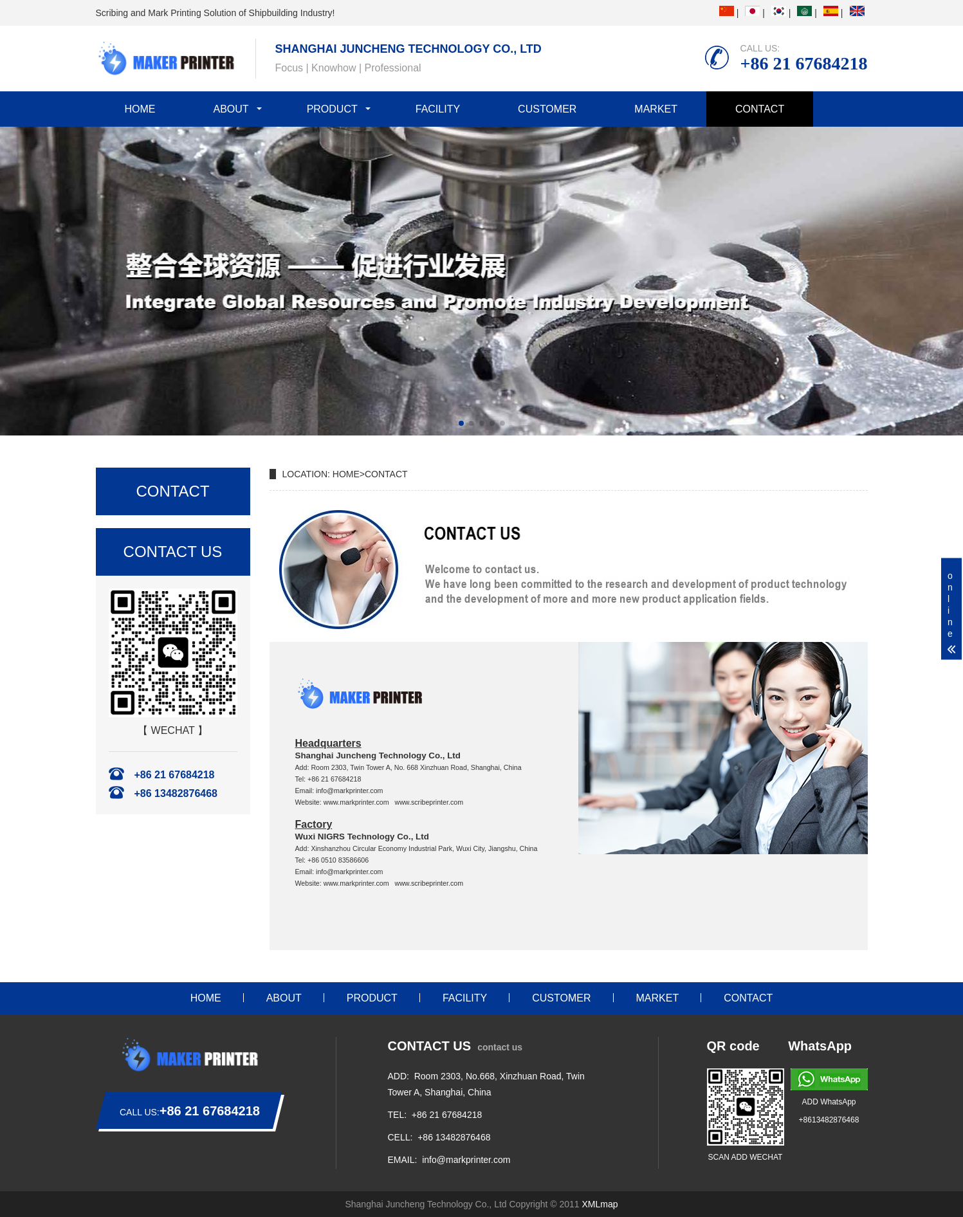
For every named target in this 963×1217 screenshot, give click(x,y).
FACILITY (438, 109)
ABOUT (231, 109)
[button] (461, 423)
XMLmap (600, 1204)
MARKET (655, 109)
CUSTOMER (547, 109)
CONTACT (759, 109)
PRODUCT (332, 109)
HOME (140, 109)
